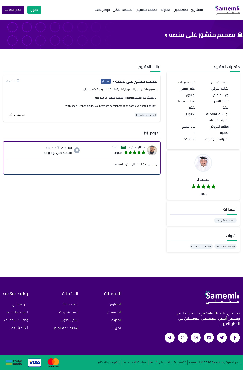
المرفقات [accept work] (17, 115)
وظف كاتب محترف (16, 320)
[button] (203, 163)
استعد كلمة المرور (66, 328)
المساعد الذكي (123, 10)
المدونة (165, 10)
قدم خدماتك (70, 304)
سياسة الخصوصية (135, 362)
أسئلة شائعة (19, 328)
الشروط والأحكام (17, 312)
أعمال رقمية (158, 362)
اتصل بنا (116, 328)
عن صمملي (20, 304)
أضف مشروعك (68, 312)
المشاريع (197, 10)
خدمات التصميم (146, 10)
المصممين (181, 10)
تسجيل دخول (69, 320)
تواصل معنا (102, 10)
